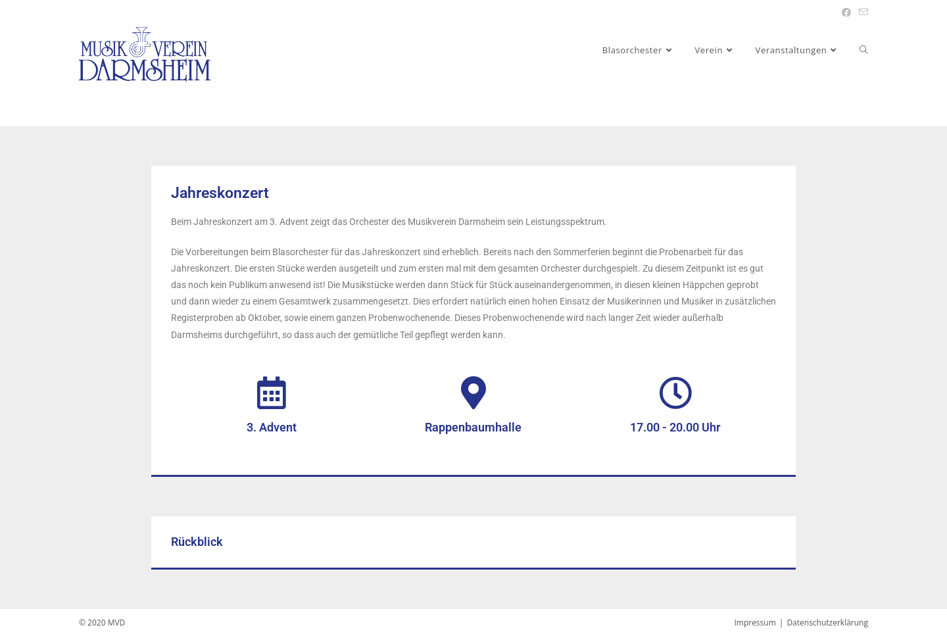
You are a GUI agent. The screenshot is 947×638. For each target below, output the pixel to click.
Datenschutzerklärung (827, 622)
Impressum (754, 622)
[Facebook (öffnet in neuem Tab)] (846, 12)
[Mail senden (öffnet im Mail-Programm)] (861, 12)
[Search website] (864, 50)
